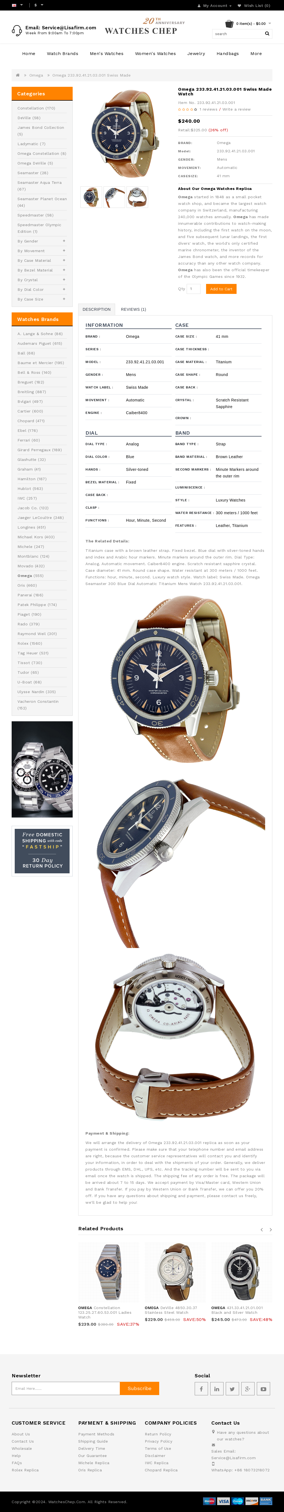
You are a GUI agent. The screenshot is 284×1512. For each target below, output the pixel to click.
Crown (183, 418)
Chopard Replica (161, 1470)
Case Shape (187, 375)
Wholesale (22, 1448)
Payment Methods (96, 1434)
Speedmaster (30, 215)
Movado (25, 566)
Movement (97, 400)
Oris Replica (90, 1470)
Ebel (21, 430)
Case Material (191, 362)
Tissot (23, 662)
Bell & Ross (28, 372)
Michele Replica (94, 1463)
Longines (26, 527)
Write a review (236, 109)
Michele (25, 546)
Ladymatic (28, 144)
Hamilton (26, 479)
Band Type (187, 444)
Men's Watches (107, 53)
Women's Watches (155, 53)
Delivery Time (91, 1448)
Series (93, 349)
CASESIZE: (188, 176)
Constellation (30, 108)
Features (185, 525)
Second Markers (193, 469)
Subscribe (139, 1388)
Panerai (24, 595)
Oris (21, 585)
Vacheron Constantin (38, 701)
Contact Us (23, 1441)
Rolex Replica (25, 1470)
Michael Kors (30, 537)
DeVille (24, 118)
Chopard (25, 421)
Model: (184, 151)
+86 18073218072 (252, 1470)
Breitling (25, 392)
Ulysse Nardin (30, 692)
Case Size (186, 336)
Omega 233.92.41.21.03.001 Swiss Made (91, 75)
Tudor (23, 672)
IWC (21, 498)
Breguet (25, 382)
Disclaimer (155, 1455)
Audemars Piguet (34, 343)
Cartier (24, 411)
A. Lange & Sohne (35, 333)
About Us (21, 1434)
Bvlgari (24, 401)
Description (97, 309)
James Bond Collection (40, 127)
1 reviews (209, 109)
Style (182, 500)
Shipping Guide (93, 1441)
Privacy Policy (158, 1441)
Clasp (92, 508)
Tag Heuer (27, 653)
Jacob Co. (27, 508)
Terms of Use (158, 1448)
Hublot (24, 488)
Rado (22, 624)
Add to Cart (221, 289)
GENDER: (186, 159)
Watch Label (99, 387)
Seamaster (28, 173)
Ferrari (23, 440)
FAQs (17, 1463)
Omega (36, 75)
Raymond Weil (31, 633)
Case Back (186, 387)
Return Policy (158, 1434)
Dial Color (97, 457)
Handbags (228, 53)
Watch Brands (62, 53)
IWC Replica (157, 1463)
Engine (93, 413)
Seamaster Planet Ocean (42, 199)
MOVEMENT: (189, 168)
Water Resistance (194, 513)
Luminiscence (190, 487)
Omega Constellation (38, 153)
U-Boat (24, 682)
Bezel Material (102, 482)
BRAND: (185, 143)
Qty (181, 288)
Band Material (191, 457)
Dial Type (96, 444)
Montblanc (28, 556)
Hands (92, 469)
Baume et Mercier (35, 363)
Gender (94, 375)
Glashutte (27, 459)
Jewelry (196, 53)
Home (29, 53)
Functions (97, 520)
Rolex (23, 643)
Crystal (184, 400)
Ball (21, 353)
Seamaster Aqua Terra (39, 182)
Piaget (23, 614)
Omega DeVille (31, 163)
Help (16, 1455)
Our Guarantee (92, 1455)
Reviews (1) (133, 309)
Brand (92, 336)
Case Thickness (192, 349)
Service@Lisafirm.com (233, 1458)
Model (93, 362)
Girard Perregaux (33, 450)
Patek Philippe (31, 604)
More (256, 53)
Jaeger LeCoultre (34, 517)
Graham (25, 469)
